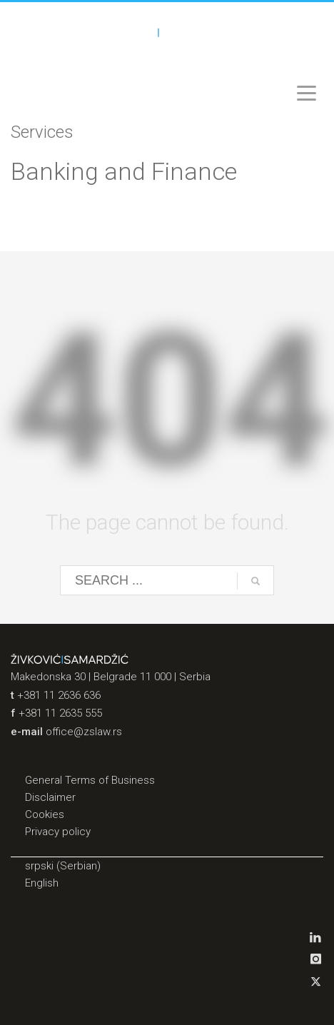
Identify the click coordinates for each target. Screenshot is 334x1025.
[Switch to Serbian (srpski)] (167, 865)
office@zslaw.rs (84, 731)
